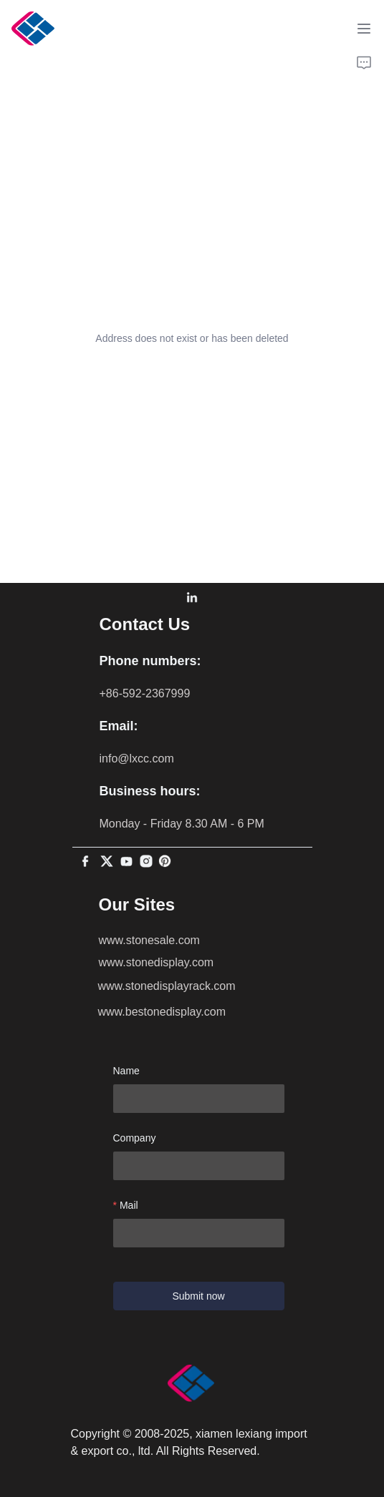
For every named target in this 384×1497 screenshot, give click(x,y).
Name (126, 1070)
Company (134, 1138)
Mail (129, 1205)
